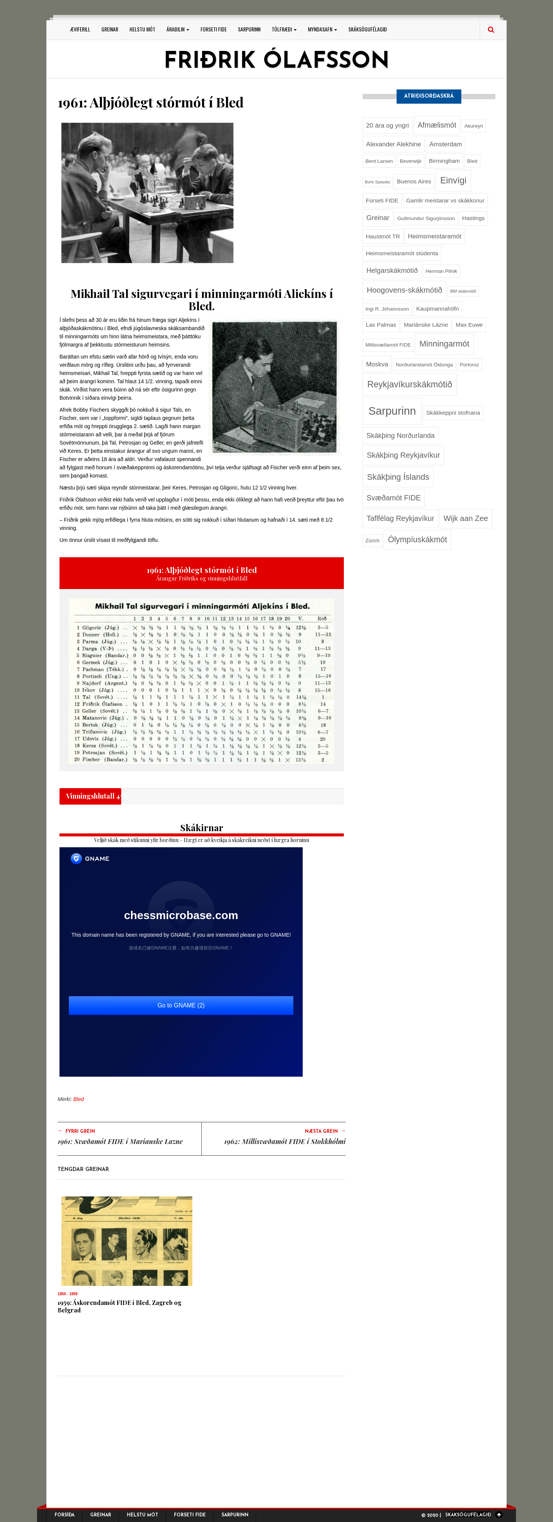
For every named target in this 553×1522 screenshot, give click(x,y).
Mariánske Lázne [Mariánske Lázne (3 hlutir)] (426, 324)
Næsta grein (325, 1131)
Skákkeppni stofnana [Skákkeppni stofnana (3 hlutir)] (453, 412)
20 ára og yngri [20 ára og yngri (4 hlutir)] (387, 125)
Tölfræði (284, 29)
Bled (78, 1099)
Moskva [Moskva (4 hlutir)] (377, 364)
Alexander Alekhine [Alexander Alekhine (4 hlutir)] (393, 144)
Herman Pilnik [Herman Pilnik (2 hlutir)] (442, 271)
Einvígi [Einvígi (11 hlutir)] (453, 180)
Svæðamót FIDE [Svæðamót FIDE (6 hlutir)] (394, 498)
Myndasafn (322, 29)
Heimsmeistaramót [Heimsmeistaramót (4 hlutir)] (434, 236)
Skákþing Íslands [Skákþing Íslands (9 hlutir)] (398, 477)
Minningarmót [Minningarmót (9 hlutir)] (444, 343)
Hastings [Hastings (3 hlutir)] (473, 218)
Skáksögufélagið (367, 29)
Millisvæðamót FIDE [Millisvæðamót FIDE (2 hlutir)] (388, 345)
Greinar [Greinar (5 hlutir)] (377, 218)
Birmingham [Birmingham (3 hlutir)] (444, 161)
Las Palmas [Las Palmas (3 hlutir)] (381, 324)
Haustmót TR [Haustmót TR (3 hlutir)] (383, 236)
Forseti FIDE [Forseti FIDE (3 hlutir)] (382, 200)
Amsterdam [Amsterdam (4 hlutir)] (445, 144)
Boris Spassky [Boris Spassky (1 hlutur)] (377, 182)
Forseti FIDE (214, 29)
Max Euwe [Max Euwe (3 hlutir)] (469, 324)
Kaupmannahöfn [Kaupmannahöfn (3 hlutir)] (437, 308)
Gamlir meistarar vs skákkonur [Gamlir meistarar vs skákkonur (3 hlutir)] (445, 200)
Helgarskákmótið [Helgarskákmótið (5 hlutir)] (392, 270)
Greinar (109, 29)
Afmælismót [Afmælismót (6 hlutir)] (437, 125)
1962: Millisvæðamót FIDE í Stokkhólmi (285, 1141)
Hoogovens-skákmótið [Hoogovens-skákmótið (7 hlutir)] (404, 290)
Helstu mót (142, 29)
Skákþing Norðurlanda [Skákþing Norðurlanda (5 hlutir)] (400, 435)
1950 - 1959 (67, 1294)
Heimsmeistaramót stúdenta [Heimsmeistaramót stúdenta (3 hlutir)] (402, 253)
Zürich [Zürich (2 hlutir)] (373, 540)
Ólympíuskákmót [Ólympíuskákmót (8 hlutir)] (417, 539)
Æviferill (80, 29)
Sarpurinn (249, 29)
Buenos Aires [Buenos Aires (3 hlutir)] (414, 181)
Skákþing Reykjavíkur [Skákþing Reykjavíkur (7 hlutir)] (403, 455)
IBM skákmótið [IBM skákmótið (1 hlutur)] (463, 291)
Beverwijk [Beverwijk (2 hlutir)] (411, 161)
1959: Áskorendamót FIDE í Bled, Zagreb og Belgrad (119, 1306)
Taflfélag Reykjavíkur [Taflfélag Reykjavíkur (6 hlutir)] (400, 518)
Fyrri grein (76, 1131)
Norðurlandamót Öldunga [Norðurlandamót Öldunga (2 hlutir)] (424, 364)
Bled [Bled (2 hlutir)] (472, 161)
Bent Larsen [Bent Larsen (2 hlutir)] (379, 161)
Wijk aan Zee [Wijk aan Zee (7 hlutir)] (465, 518)
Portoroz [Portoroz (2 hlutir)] (469, 364)
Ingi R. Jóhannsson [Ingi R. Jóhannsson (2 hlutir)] (387, 309)
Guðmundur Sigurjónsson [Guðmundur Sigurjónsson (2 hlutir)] (426, 218)
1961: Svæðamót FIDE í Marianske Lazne (120, 1141)
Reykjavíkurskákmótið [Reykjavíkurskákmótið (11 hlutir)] (409, 384)
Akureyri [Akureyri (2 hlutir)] (473, 126)
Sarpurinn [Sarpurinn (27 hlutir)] (392, 411)
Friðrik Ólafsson (276, 62)
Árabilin (177, 29)
